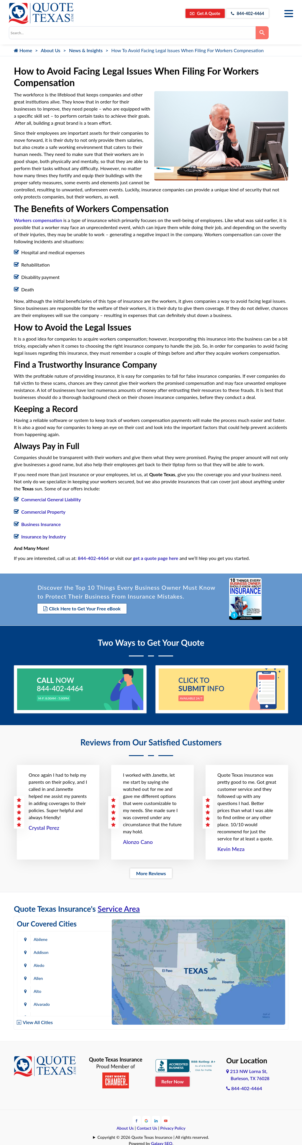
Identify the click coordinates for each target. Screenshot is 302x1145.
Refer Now (172, 1080)
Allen (88, 951)
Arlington (92, 977)
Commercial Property (43, 512)
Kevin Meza (230, 848)
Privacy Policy (173, 1126)
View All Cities (38, 1021)
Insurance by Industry (43, 536)
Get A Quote (195, 13)
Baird (38, 1003)
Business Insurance (41, 524)
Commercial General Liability (51, 499)
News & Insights (86, 50)
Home (23, 50)
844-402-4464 (244, 13)
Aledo (39, 951)
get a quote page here (155, 558)
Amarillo (41, 977)
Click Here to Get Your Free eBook (82, 608)
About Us (50, 50)
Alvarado (92, 964)
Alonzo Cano (138, 840)
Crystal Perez (44, 826)
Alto (37, 964)
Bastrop (91, 1003)
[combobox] (132, 32)
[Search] (262, 32)
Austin (39, 990)
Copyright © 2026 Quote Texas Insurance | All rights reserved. (153, 1135)
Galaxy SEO (161, 1141)
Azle (88, 990)
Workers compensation (38, 220)
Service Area (119, 907)
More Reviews (151, 872)
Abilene (40, 938)
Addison (91, 938)
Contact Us (147, 1126)
